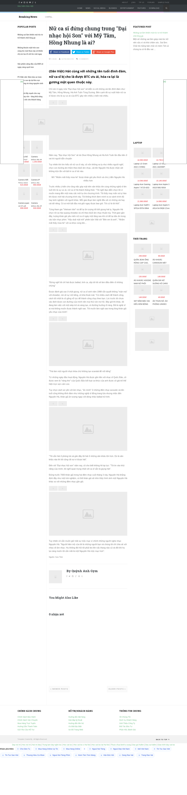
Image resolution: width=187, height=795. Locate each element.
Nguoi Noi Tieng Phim (59, 755)
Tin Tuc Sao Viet (161, 749)
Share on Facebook (59, 52)
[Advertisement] (152, 97)
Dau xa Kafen (150, 745)
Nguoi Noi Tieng (97, 749)
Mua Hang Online (71, 749)
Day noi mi (16, 745)
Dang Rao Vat (126, 755)
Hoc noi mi (26, 745)
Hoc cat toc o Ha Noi (82, 745)
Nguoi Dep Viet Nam (120, 749)
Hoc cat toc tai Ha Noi (100, 745)
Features (142, 8)
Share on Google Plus (103, 52)
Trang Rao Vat (145, 755)
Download (154, 8)
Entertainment (127, 8)
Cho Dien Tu (23, 749)
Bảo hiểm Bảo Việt (25, 6)
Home (79, 8)
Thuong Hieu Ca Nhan (33, 755)
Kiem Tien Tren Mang (85, 755)
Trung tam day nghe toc (51, 745)
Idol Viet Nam (141, 749)
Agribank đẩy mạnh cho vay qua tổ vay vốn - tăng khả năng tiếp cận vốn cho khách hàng (30, 96)
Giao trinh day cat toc (166, 745)
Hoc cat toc (67, 745)
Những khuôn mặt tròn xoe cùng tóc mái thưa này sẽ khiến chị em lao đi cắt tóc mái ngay (30, 51)
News (88, 8)
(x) (21, 81)
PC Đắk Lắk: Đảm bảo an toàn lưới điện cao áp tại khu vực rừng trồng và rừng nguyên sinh (30, 80)
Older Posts (117, 689)
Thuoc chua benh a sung (121, 745)
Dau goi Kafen (138, 745)
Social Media (100, 8)
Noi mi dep (36, 745)
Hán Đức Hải (107, 755)
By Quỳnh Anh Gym (82, 571)
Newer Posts (59, 689)
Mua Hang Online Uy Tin (46, 749)
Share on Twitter (80, 52)
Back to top (162, 739)
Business (113, 8)
